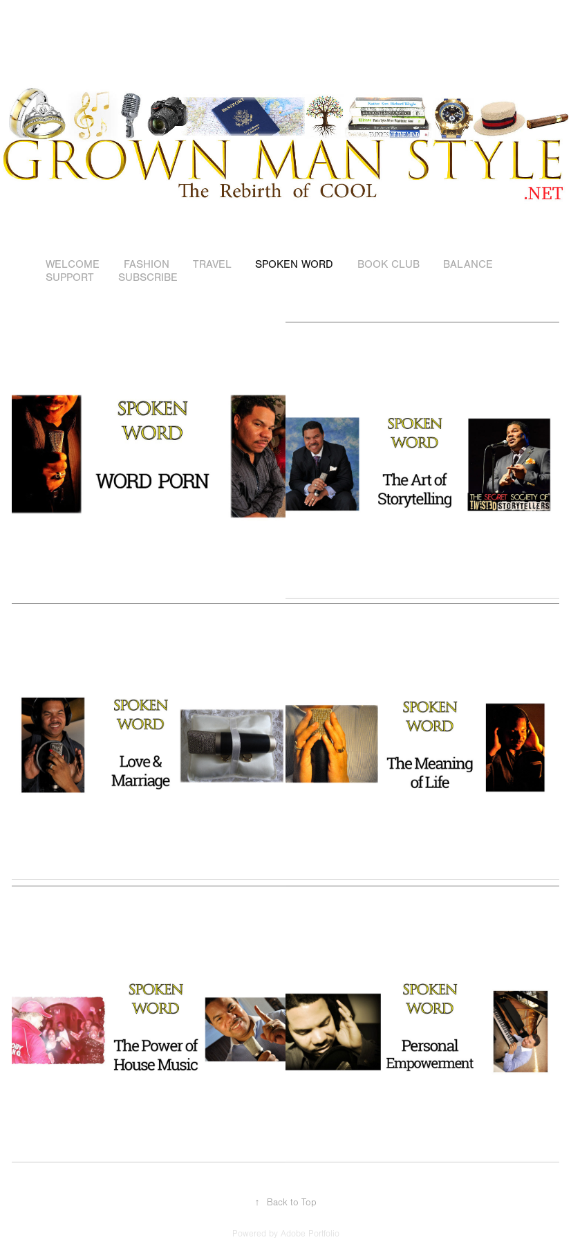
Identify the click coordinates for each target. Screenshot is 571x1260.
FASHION (146, 264)
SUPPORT (70, 277)
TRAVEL (212, 264)
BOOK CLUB (388, 264)
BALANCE (468, 264)
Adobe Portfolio (310, 1234)
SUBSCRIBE (148, 277)
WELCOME (73, 264)
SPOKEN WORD (294, 264)
